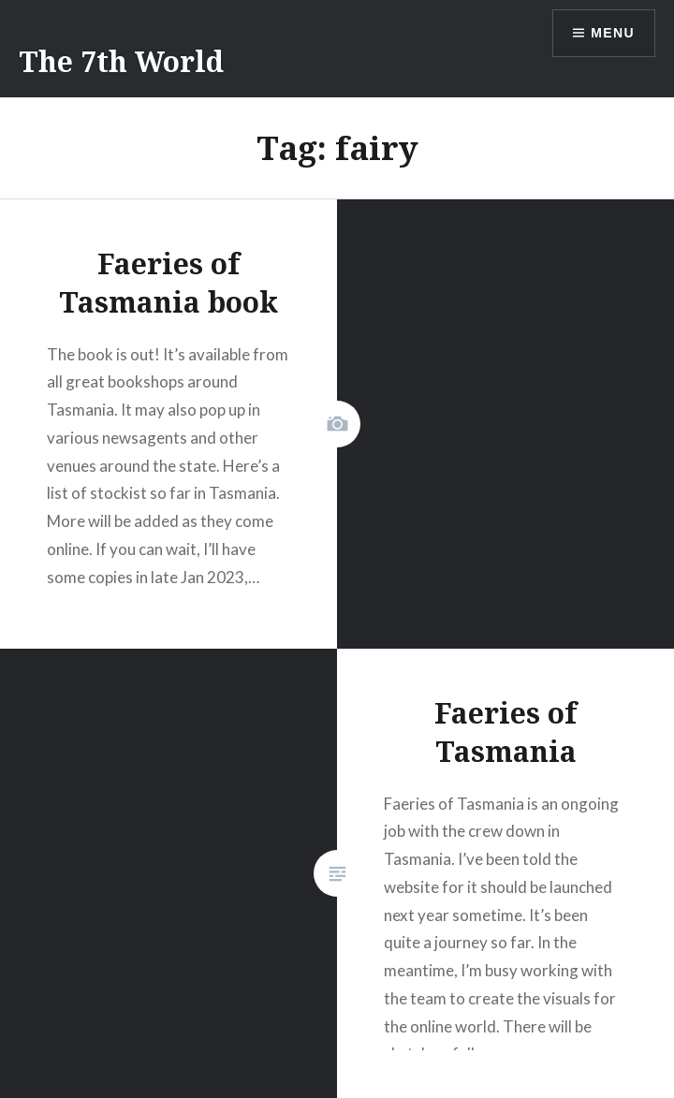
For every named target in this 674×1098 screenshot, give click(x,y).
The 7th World (121, 61)
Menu (613, 32)
